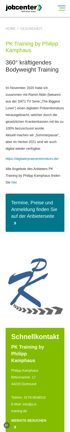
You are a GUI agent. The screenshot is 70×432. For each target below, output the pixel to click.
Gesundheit (31, 29)
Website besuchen (28, 423)
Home (11, 29)
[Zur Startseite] (32, 8)
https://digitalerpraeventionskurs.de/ (32, 159)
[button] (6, 425)
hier (14, 182)
